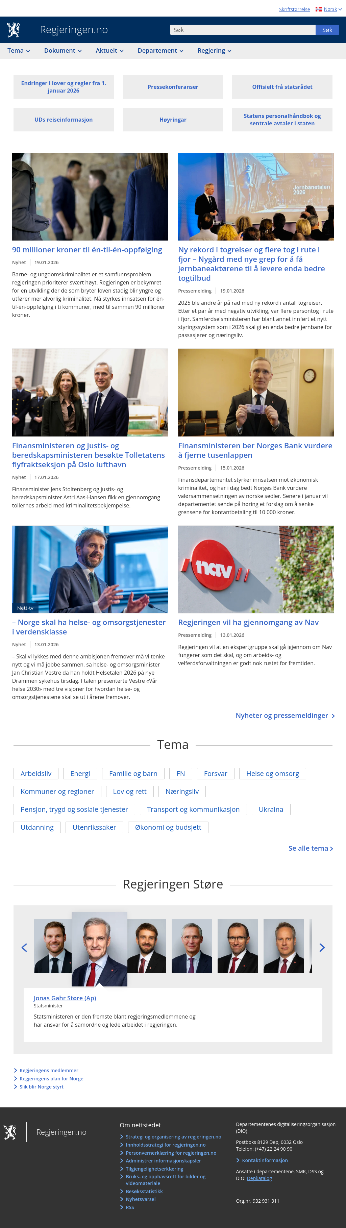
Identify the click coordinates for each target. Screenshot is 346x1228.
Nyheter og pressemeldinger (283, 715)
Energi (80, 773)
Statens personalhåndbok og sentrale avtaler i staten (282, 119)
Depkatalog (259, 1178)
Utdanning (37, 827)
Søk (327, 30)
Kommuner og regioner (57, 791)
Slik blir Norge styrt (42, 1086)
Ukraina (271, 809)
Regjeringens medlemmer (49, 1070)
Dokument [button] (60, 50)
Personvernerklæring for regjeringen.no (171, 1153)
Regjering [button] (212, 50)
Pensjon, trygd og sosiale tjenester (74, 809)
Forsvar (215, 773)
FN (180, 773)
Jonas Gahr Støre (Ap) (65, 998)
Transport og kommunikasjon (193, 809)
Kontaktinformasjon (265, 1160)
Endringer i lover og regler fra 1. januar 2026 (63, 86)
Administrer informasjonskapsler (163, 1160)
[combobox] (243, 30)
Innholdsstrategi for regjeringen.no (165, 1145)
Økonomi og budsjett (168, 827)
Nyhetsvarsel (140, 1199)
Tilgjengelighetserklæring (154, 1169)
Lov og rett (130, 791)
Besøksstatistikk (144, 1191)
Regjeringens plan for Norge (51, 1078)
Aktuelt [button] (107, 50)
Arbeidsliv (36, 773)
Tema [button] (16, 50)
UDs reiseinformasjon (63, 119)
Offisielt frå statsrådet (282, 87)
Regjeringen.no (69, 30)
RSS (130, 1207)
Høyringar (173, 119)
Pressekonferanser (173, 87)
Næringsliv (182, 791)
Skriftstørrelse (294, 9)
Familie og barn (133, 773)
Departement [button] (158, 50)
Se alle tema (308, 848)
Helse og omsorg (272, 773)
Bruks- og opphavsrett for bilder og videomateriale (165, 1179)
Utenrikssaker (94, 827)
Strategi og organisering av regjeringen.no (173, 1136)
